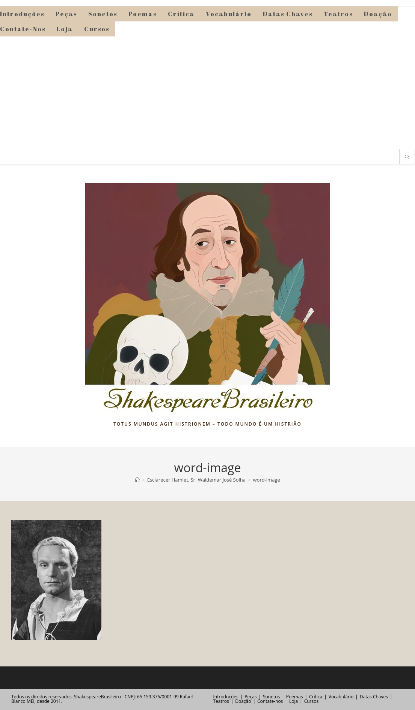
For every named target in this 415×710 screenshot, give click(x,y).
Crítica (315, 696)
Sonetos (271, 696)
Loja (293, 701)
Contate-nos (270, 701)
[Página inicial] (137, 479)
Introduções (225, 696)
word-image (266, 479)
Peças (250, 696)
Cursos (311, 701)
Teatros (221, 701)
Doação (243, 701)
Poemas (294, 696)
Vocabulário (341, 696)
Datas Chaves (374, 696)
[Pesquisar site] (407, 157)
